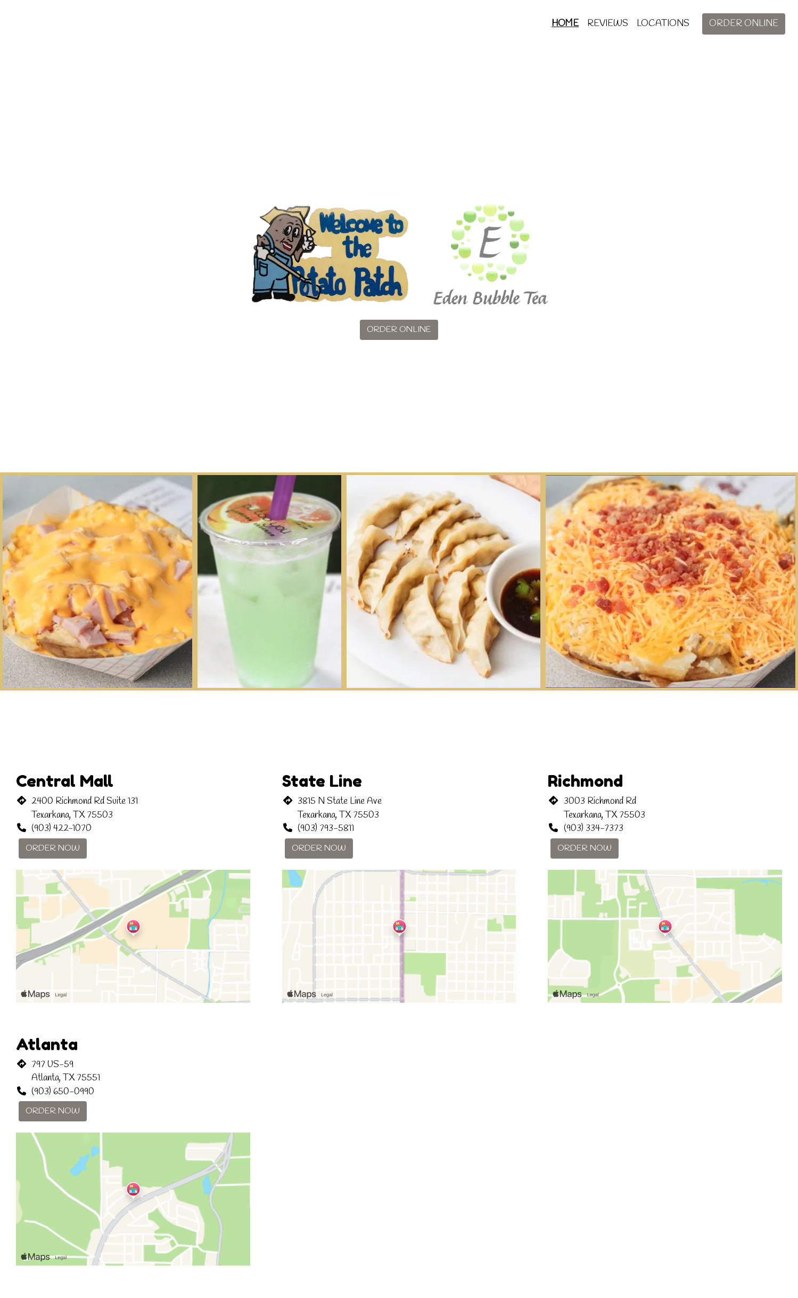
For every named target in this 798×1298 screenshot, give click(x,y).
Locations (663, 24)
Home (565, 24)
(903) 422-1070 (61, 828)
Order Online (743, 24)
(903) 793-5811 (326, 828)
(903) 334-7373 (593, 828)
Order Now (53, 848)
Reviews (607, 24)
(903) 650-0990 (62, 1092)
